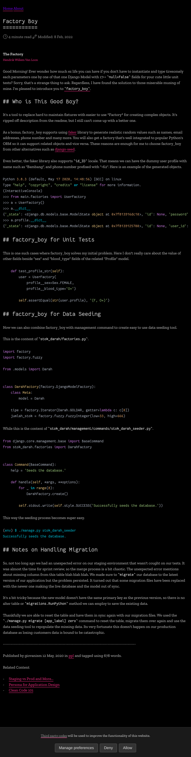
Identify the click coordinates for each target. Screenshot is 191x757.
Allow (127, 748)
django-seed (65, 149)
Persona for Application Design (34, 685)
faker (72, 132)
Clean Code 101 (21, 690)
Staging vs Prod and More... (31, 679)
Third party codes (54, 736)
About (18, 8)
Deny (108, 748)
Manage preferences (76, 748)
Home (8, 8)
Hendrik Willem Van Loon (20, 60)
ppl (71, 656)
